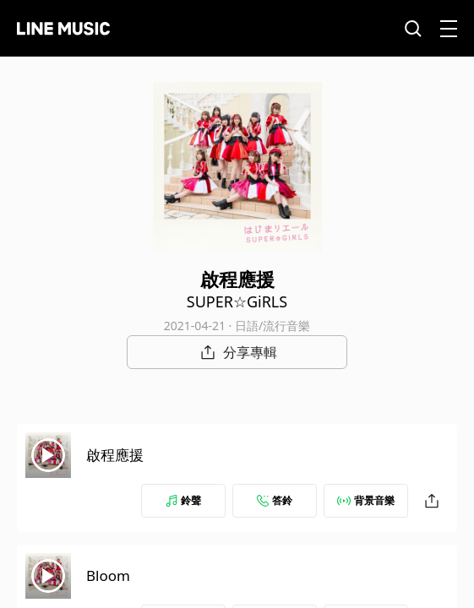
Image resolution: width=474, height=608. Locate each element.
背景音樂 (366, 500)
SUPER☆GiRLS (237, 301)
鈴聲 (183, 500)
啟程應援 (115, 454)
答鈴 (274, 500)
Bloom (108, 575)
